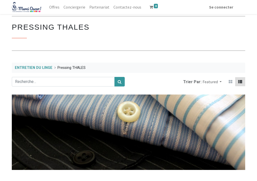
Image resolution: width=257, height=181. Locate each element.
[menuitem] (54, 7)
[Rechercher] (119, 81)
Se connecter (221, 7)
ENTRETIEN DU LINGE (33, 68)
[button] (212, 81)
